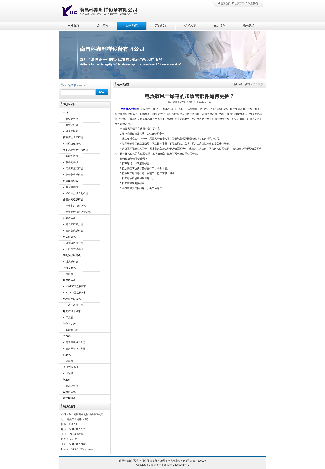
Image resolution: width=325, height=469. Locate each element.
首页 (247, 84)
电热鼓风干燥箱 (72, 311)
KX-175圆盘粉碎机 (76, 292)
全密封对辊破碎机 (73, 199)
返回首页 (224, 3)
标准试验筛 (72, 385)
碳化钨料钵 (72, 131)
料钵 (65, 112)
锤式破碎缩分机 (74, 243)
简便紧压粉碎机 (74, 168)
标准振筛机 (69, 267)
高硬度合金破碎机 (73, 137)
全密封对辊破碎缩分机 (78, 211)
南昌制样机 (69, 398)
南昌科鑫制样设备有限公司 (104, 11)
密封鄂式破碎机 (74, 230)
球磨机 (67, 354)
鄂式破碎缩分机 (74, 224)
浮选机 (69, 373)
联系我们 (251, 3)
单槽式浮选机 (70, 367)
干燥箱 (69, 317)
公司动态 (132, 25)
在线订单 (238, 3)
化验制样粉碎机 (74, 174)
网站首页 (73, 25)
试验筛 (67, 379)
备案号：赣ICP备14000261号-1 (171, 464)
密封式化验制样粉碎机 (75, 149)
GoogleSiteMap (144, 464)
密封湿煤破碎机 (72, 255)
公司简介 (102, 25)
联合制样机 (72, 187)
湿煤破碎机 (72, 261)
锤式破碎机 (69, 236)
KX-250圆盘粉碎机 (76, 286)
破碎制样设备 (70, 180)
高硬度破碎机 (73, 143)
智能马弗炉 (69, 323)
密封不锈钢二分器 (76, 348)
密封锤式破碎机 (74, 249)
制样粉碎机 (72, 162)
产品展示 (161, 25)
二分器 (67, 336)
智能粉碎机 (72, 156)
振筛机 (69, 274)
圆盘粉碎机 (69, 280)
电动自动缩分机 (72, 298)
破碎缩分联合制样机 (77, 193)
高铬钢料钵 (72, 118)
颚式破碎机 (69, 218)
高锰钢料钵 (72, 125)
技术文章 (190, 25)
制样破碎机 (69, 392)
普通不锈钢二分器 (76, 342)
